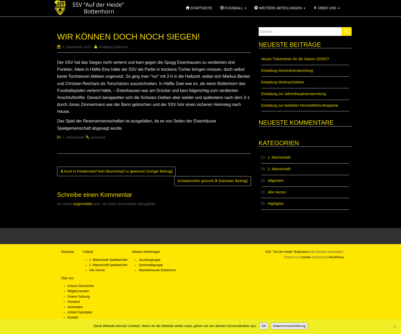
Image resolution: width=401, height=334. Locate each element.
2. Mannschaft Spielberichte (108, 265)
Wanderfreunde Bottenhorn (157, 270)
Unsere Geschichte (80, 286)
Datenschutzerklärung (289, 326)
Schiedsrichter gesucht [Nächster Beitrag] (213, 181)
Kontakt (72, 317)
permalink (98, 137)
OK (263, 326)
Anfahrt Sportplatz (79, 312)
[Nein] (394, 326)
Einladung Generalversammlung (287, 70)
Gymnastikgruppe (150, 265)
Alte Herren (277, 192)
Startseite (67, 252)
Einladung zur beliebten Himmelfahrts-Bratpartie (299, 105)
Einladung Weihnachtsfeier (282, 82)
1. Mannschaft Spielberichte (108, 260)
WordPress (336, 257)
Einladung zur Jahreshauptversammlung (293, 94)
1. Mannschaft (73, 137)
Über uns (67, 278)
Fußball (88, 252)
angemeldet (82, 204)
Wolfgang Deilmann (113, 47)
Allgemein (275, 180)
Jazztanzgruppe (149, 260)
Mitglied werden (78, 291)
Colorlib (305, 257)
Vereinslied (75, 307)
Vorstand (73, 302)
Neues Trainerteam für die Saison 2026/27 (295, 59)
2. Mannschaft (279, 169)
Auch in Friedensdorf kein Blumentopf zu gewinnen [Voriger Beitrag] (116, 171)
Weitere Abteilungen (146, 252)
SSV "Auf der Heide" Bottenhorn (287, 252)
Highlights (275, 203)
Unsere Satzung (78, 296)
